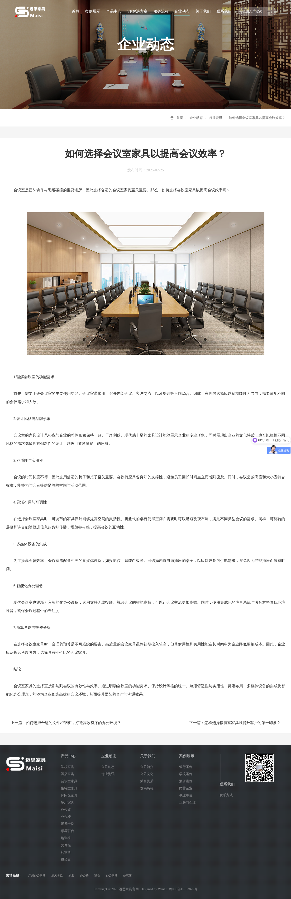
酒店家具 (67, 774)
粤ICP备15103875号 (183, 889)
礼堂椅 (66, 852)
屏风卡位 (67, 824)
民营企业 (185, 788)
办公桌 (66, 809)
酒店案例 (185, 781)
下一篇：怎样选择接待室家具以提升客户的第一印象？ (235, 723)
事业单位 (185, 795)
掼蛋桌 (66, 859)
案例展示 (92, 11)
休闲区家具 (69, 795)
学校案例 (185, 774)
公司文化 (146, 774)
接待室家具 (69, 788)
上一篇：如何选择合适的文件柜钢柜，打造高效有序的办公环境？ (66, 723)
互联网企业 (187, 802)
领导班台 (67, 831)
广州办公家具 (36, 875)
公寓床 (127, 875)
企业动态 (182, 11)
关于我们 (203, 11)
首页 (75, 11)
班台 (97, 875)
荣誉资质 (146, 781)
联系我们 (224, 11)
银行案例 (185, 767)
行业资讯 (215, 118)
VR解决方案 (137, 11)
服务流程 (161, 11)
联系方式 (226, 795)
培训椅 (66, 838)
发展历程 (146, 788)
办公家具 (111, 875)
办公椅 (66, 817)
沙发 (71, 875)
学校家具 (67, 767)
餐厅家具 (67, 802)
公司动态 (107, 767)
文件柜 (66, 845)
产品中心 (113, 11)
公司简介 (146, 767)
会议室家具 (69, 781)
